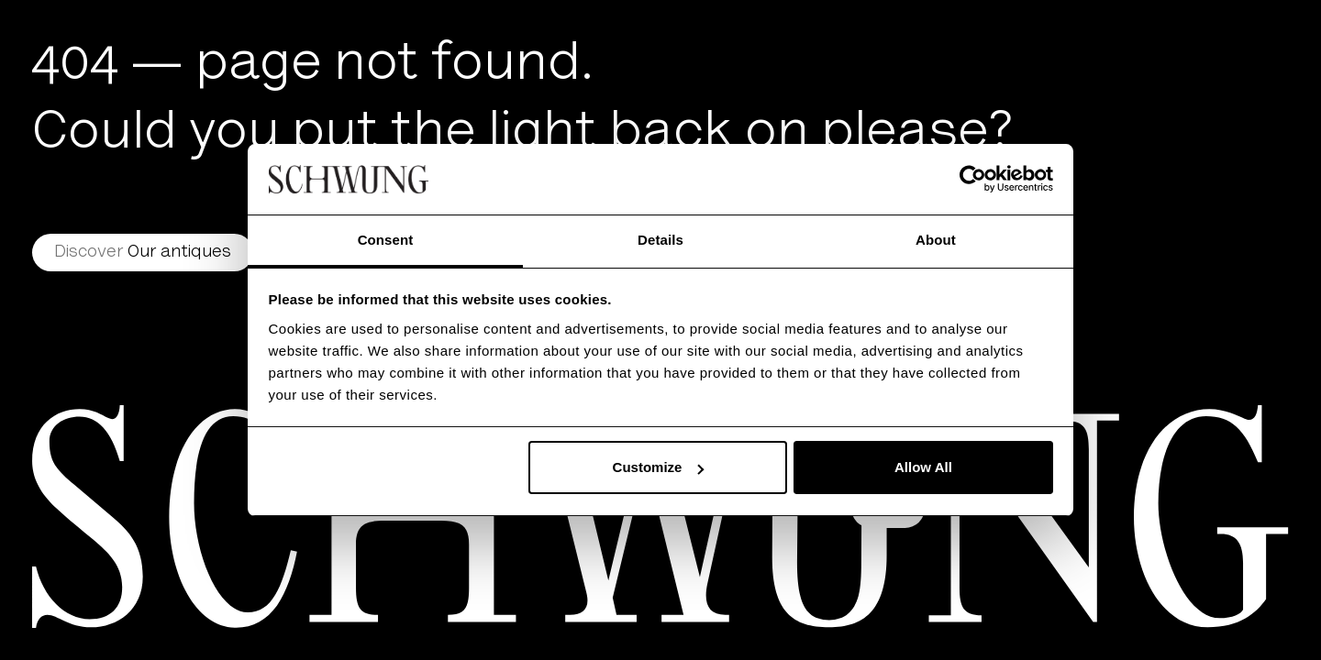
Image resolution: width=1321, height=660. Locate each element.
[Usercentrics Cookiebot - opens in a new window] (973, 178)
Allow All (923, 467)
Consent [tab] (386, 240)
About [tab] (936, 240)
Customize (659, 467)
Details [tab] (660, 240)
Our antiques (142, 252)
